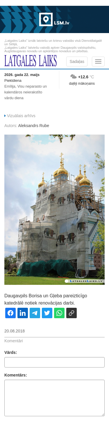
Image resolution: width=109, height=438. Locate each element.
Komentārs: (15, 375)
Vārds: (10, 352)
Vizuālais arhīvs (21, 115)
